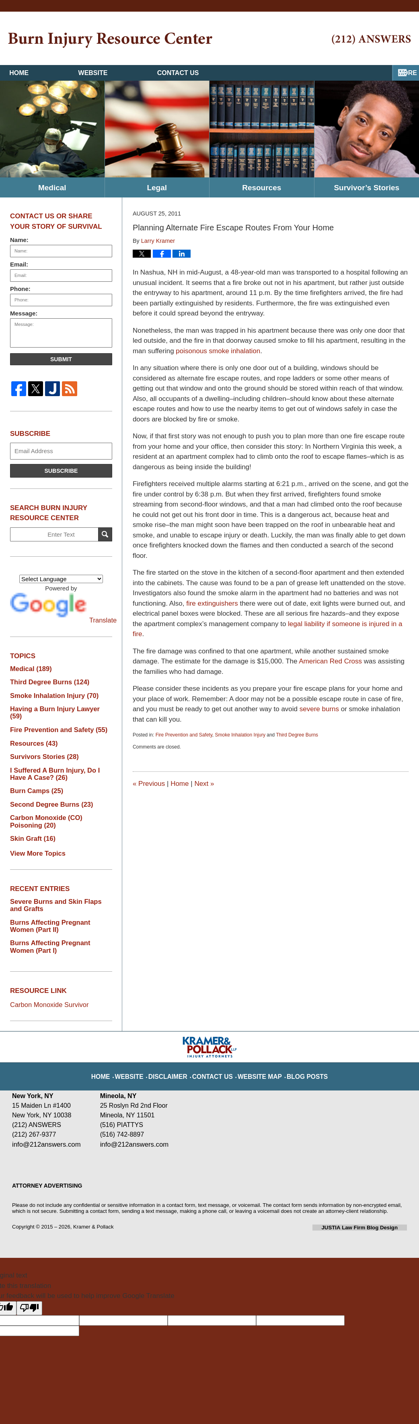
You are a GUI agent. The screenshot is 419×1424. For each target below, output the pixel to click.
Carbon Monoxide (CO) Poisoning (58, 810)
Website (154, 72)
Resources (261, 187)
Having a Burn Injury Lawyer (57, 707)
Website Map (256, 1054)
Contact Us (271, 72)
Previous (149, 783)
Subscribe (61, 471)
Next (204, 783)
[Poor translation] (29, 1291)
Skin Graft (30, 827)
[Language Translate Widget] (61, 579)
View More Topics (35, 841)
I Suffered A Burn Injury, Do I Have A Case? (59, 764)
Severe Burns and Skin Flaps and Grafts (58, 892)
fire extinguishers (212, 603)
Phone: (20, 288)
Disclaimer (176, 1054)
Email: (19, 264)
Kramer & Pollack (93, 1210)
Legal (157, 187)
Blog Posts (296, 1054)
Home (50, 72)
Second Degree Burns (48, 794)
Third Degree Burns (297, 735)
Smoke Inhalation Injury (240, 735)
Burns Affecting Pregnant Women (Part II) (58, 912)
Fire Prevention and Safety (184, 735)
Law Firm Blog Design (368, 1210)
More (400, 72)
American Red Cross (330, 661)
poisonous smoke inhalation (218, 351)
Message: (23, 313)
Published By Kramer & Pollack (371, 40)
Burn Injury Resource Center (110, 40)
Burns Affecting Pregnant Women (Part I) (58, 931)
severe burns (319, 709)
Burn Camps (34, 780)
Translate (61, 608)
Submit (61, 359)
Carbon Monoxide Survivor (48, 988)
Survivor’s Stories (366, 187)
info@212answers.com (45, 1128)
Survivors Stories (41, 747)
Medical (52, 187)
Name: (19, 239)
